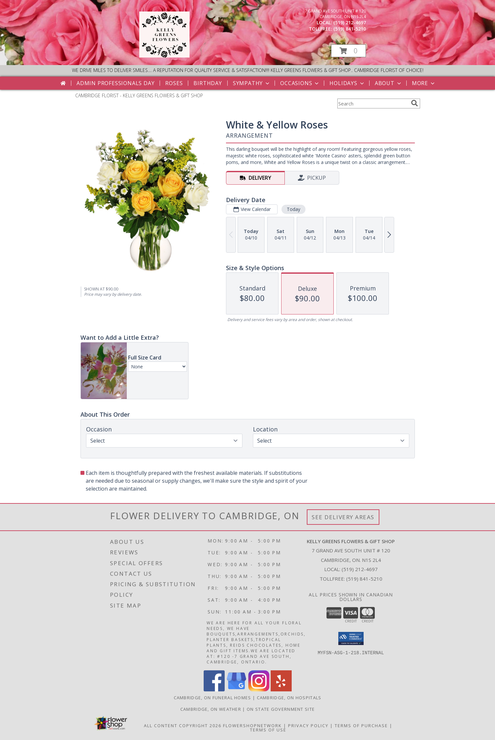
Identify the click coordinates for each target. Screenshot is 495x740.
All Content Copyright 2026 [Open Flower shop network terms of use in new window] (182, 725)
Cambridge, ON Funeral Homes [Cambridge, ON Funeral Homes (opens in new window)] (212, 698)
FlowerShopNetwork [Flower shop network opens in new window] (252, 725)
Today (293, 209)
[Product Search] (373, 103)
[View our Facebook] (214, 689)
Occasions (300, 83)
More (424, 83)
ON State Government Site (281, 709)
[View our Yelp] (281, 689)
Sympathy (252, 83)
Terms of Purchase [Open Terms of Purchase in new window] (361, 725)
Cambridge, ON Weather (210, 709)
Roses (174, 83)
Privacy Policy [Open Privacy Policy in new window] (308, 725)
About (388, 83)
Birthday (207, 83)
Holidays (347, 83)
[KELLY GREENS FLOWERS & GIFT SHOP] (164, 56)
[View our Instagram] (258, 689)
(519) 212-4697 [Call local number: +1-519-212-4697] (349, 22)
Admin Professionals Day (115, 83)
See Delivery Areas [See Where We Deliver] (343, 517)
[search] (414, 103)
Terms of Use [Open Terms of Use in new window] (268, 730)
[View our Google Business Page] (236, 689)
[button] (348, 50)
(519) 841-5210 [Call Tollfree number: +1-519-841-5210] (364, 578)
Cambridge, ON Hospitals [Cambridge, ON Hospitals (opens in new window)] (289, 698)
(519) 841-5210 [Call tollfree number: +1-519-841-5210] (349, 29)
